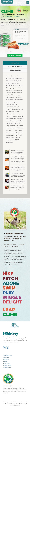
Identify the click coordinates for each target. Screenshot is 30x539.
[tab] (15, 63)
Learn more (24, 11)
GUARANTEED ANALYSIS (15, 66)
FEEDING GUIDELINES (15, 70)
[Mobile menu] (27, 2)
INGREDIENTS (15, 63)
